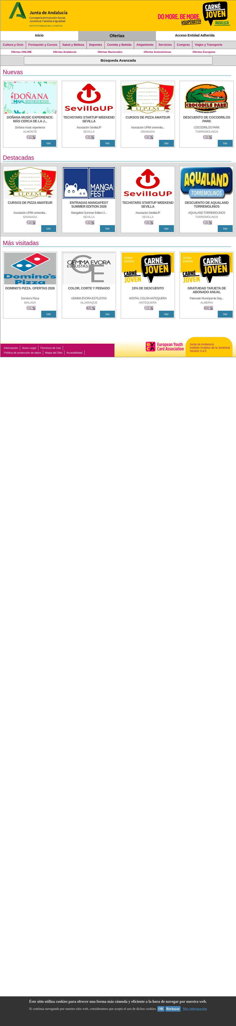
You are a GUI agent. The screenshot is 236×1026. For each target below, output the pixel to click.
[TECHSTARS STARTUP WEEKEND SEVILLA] (89, 119)
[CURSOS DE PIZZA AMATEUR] (148, 119)
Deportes (95, 44)
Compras (183, 44)
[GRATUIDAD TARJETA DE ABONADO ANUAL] (207, 290)
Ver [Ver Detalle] (48, 143)
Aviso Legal (29, 348)
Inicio (39, 35)
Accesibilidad (74, 352)
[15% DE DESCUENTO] (148, 290)
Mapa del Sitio (53, 352)
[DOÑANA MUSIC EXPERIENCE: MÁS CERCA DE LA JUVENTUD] (30, 119)
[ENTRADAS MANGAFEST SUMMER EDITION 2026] (89, 205)
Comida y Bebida (119, 44)
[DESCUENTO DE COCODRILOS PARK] (207, 119)
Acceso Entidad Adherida (195, 35)
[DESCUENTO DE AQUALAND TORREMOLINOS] (207, 205)
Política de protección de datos (22, 352)
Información (11, 348)
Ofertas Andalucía (64, 51)
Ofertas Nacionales (110, 51)
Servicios (165, 44)
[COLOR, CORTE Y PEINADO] (89, 290)
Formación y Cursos (42, 44)
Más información (195, 1009)
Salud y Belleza (73, 44)
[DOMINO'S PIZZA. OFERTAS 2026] (30, 290)
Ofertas (117, 35)
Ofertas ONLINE (21, 51)
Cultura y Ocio (13, 44)
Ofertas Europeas (204, 51)
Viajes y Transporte (208, 44)
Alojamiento (145, 44)
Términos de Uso (50, 348)
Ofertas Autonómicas (157, 51)
